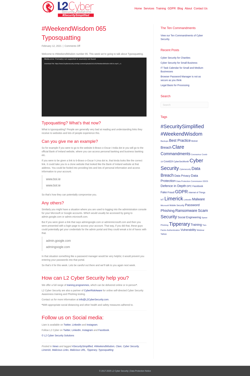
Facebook (103, 330)
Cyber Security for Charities (175, 57)
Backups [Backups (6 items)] (164, 141)
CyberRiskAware (93, 290)
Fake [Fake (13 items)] (164, 192)
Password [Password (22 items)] (192, 205)
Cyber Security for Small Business (179, 62)
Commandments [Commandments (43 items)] (175, 153)
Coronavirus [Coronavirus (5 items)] (196, 154)
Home (138, 8)
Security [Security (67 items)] (169, 216)
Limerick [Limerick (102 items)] (173, 198)
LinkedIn (76, 324)
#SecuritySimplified (82, 346)
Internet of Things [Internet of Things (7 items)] (197, 192)
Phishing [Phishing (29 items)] (168, 211)
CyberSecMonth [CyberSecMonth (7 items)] (181, 161)
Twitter (67, 324)
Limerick (46, 350)
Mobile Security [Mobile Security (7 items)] (176, 205)
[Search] (184, 105)
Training (161, 8)
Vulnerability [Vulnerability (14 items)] (188, 229)
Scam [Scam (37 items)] (203, 210)
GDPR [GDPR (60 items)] (181, 191)
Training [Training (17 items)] (196, 224)
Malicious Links (60, 350)
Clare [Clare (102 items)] (178, 147)
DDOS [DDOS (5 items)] (205, 181)
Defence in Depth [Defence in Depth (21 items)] (173, 186)
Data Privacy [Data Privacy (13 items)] (182, 175)
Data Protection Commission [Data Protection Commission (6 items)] (189, 181)
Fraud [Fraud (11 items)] (171, 192)
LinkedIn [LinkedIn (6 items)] (187, 199)
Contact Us (200, 8)
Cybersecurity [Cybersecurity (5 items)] (185, 169)
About (188, 8)
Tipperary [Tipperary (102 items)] (179, 224)
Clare (119, 346)
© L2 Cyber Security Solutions (58, 335)
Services (149, 8)
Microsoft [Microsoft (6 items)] (165, 205)
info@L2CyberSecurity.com (94, 299)
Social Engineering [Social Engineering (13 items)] (189, 217)
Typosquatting (105, 350)
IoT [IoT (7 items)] (162, 199)
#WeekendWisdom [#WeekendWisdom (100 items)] (181, 134)
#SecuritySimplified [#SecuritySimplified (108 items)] (182, 126)
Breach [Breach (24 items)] (166, 147)
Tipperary (92, 350)
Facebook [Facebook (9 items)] (198, 186)
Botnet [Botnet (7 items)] (194, 141)
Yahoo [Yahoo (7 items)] (164, 234)
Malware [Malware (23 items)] (198, 199)
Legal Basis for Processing (175, 85)
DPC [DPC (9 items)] (189, 186)
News (55, 346)
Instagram (92, 324)
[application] (94, 87)
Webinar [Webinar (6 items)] (200, 230)
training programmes (78, 285)
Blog (180, 8)
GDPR (172, 8)
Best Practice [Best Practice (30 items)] (180, 140)
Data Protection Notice (140, 371)
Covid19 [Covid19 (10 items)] (168, 161)
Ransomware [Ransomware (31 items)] (186, 211)
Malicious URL (78, 350)
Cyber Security (131, 346)
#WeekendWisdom (104, 346)
